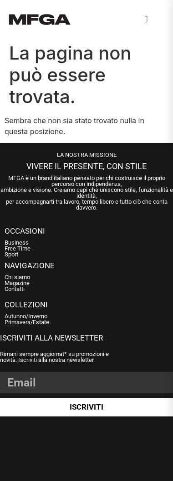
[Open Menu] (159, 20)
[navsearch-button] (146, 19)
